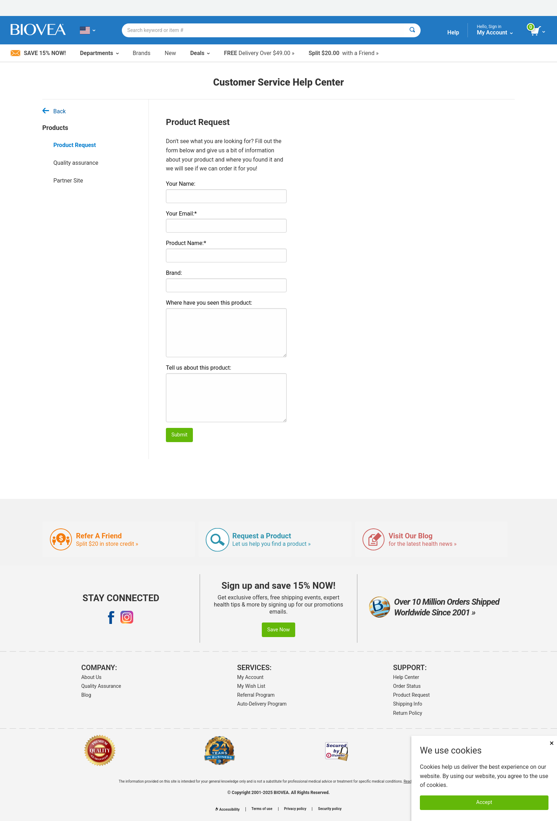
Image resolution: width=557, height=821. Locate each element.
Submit (179, 435)
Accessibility (227, 809)
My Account (250, 677)
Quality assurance (75, 162)
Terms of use (262, 809)
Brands (142, 53)
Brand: (174, 273)
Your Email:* (181, 213)
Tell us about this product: (198, 367)
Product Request (74, 145)
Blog (86, 695)
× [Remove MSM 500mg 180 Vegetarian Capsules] (552, 743)
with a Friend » (344, 53)
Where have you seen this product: (209, 302)
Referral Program (256, 695)
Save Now (278, 630)
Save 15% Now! (38, 53)
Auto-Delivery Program (262, 704)
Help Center (406, 677)
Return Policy (407, 713)
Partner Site (68, 180)
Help (453, 32)
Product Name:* (186, 243)
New (170, 53)
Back (54, 111)
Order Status (407, 686)
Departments (99, 53)
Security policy (329, 809)
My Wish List (251, 686)
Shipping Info (407, 704)
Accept (484, 802)
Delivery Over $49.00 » (259, 53)
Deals (200, 53)
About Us (91, 677)
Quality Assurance (101, 686)
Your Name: (180, 183)
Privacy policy (295, 809)
